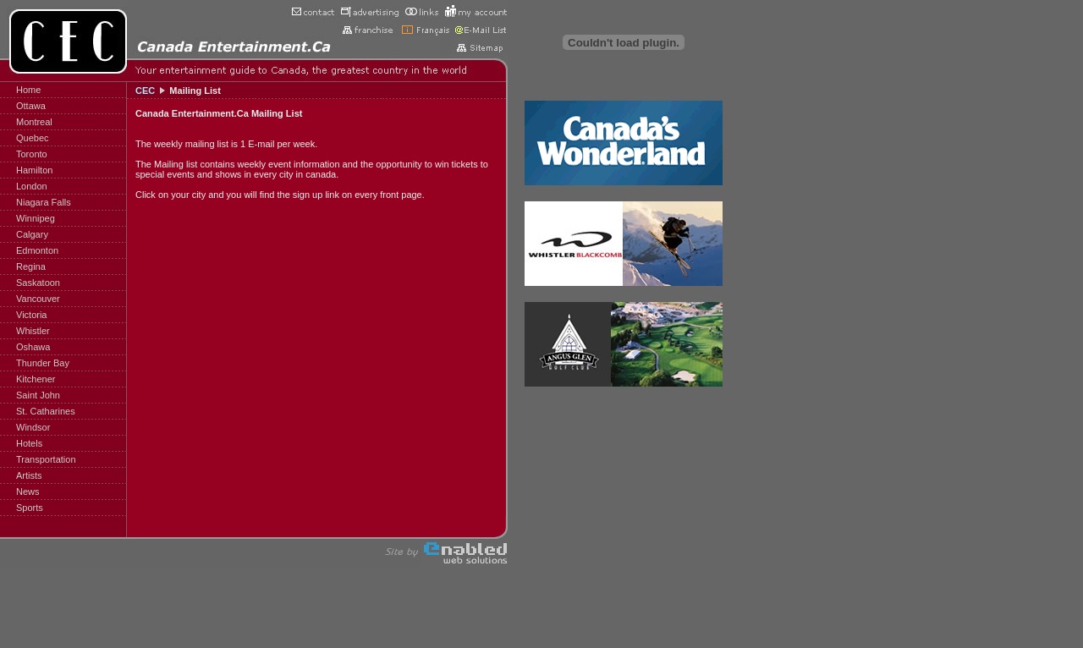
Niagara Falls (43, 202)
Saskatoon (38, 282)
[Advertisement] (778, 254)
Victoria (31, 315)
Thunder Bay (42, 363)
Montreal (34, 122)
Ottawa (31, 106)
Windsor (33, 427)
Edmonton (37, 250)
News (28, 491)
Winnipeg (35, 218)
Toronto (31, 154)
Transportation (46, 459)
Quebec (32, 138)
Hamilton (34, 170)
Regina (31, 266)
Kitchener (35, 379)
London (31, 186)
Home (28, 90)
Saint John (38, 395)
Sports (29, 507)
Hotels (29, 443)
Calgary (32, 234)
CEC (145, 90)
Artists (29, 475)
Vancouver (38, 299)
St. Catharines (45, 411)
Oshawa (33, 347)
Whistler (33, 331)
